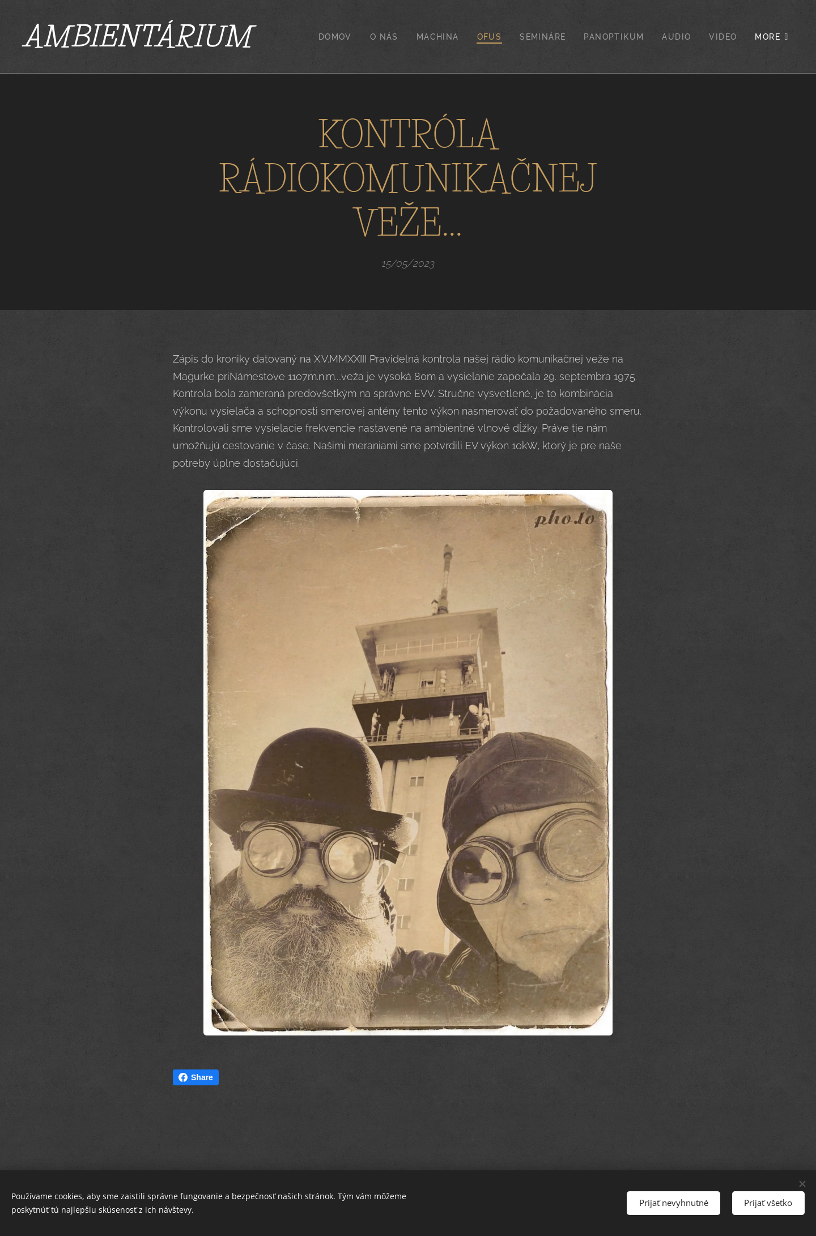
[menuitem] (338, 37)
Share (195, 1077)
